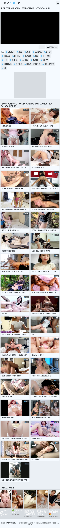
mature (34, 60)
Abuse (30, 524)
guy (35, 56)
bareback (37, 52)
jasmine (13, 60)
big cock (6, 56)
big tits (16, 56)
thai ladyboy (48, 64)
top (4, 68)
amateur (10, 52)
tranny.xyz (11, 3)
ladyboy (24, 60)
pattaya (44, 60)
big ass (47, 52)
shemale (18, 64)
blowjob (27, 56)
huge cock (45, 56)
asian (27, 52)
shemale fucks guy (32, 64)
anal (19, 52)
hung (4, 60)
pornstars (6, 64)
